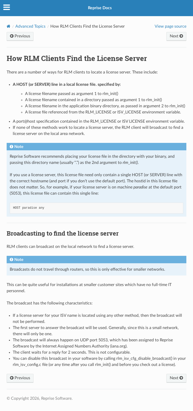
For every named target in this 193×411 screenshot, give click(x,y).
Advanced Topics (30, 26)
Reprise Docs (100, 8)
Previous (20, 36)
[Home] (8, 26)
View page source (170, 26)
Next (176, 36)
